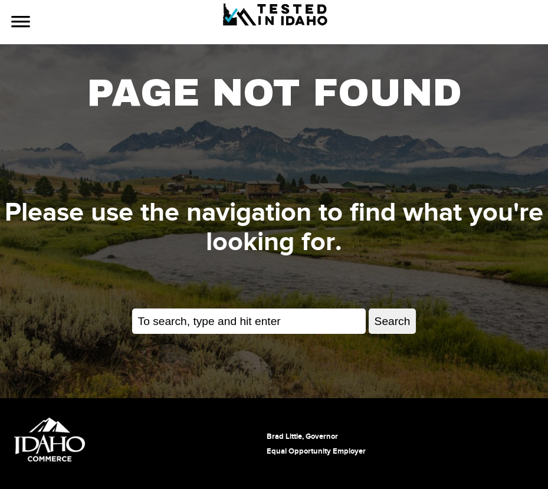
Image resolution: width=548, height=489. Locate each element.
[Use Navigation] (20, 23)
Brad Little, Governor (302, 436)
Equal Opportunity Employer (316, 451)
